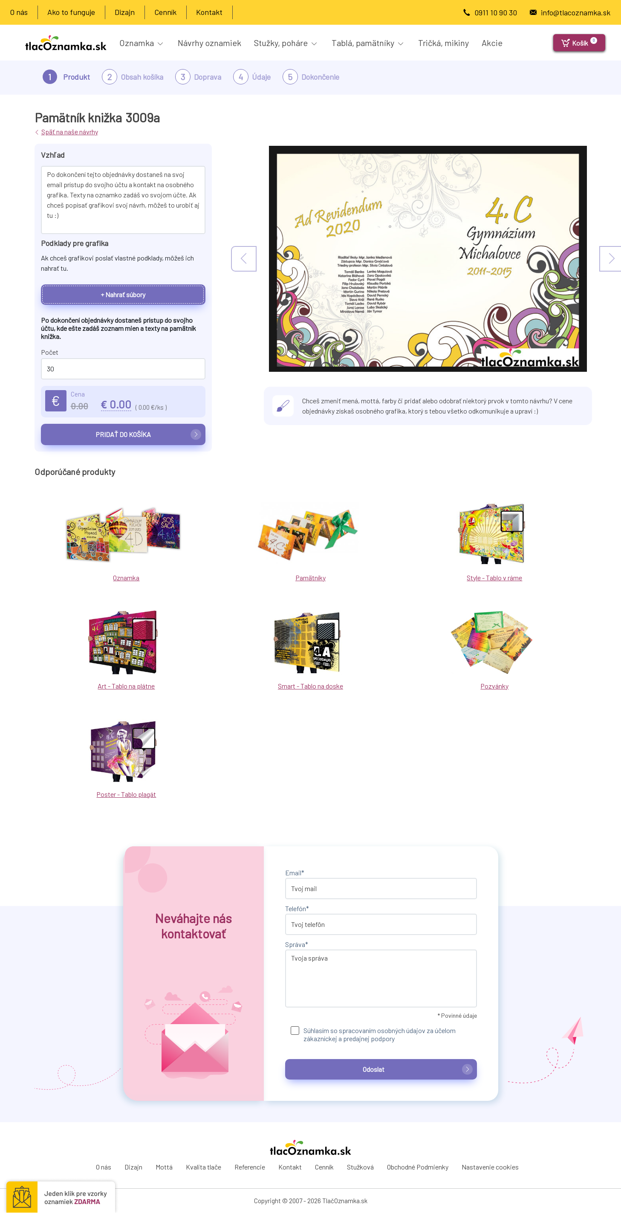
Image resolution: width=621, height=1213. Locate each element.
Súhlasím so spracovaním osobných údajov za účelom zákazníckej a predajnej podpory (379, 1034)
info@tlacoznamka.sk (575, 12)
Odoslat (418, 1069)
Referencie (249, 1167)
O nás (19, 12)
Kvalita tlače (203, 1167)
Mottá (164, 1167)
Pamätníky (310, 577)
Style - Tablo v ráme (494, 577)
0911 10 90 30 (495, 12)
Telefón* (297, 908)
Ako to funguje (71, 12)
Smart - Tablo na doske (310, 686)
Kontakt (209, 12)
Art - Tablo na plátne (126, 686)
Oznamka (141, 43)
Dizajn (125, 12)
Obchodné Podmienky (417, 1167)
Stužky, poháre (285, 43)
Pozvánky (494, 686)
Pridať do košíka (148, 434)
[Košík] (579, 42)
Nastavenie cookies (490, 1167)
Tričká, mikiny (443, 43)
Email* (294, 872)
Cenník (165, 12)
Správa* (296, 944)
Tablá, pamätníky (367, 43)
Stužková (360, 1167)
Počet (49, 352)
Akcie (492, 43)
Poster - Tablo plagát (126, 794)
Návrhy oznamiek (209, 43)
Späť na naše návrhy (69, 131)
